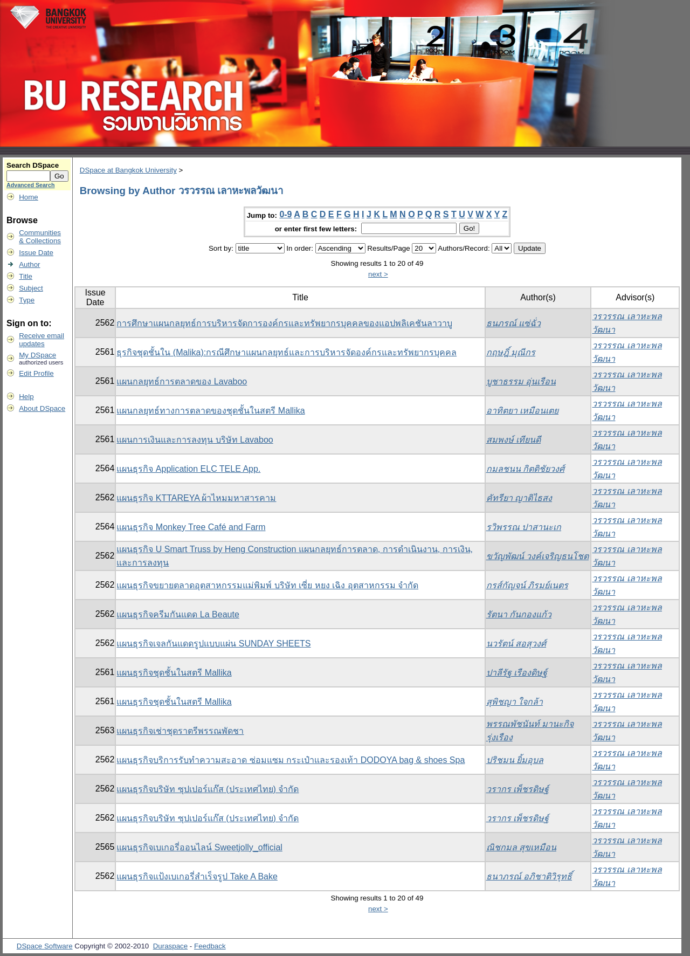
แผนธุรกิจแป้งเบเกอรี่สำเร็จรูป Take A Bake (197, 876)
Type (26, 300)
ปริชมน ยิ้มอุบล (514, 760)
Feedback (210, 946)
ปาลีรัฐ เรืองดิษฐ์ (516, 672)
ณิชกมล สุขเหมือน (521, 847)
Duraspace (170, 946)
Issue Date (36, 253)
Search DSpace (32, 165)
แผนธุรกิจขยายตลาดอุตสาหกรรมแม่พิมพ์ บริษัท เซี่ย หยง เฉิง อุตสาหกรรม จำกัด (267, 585)
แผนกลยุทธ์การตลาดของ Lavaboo (181, 381)
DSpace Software (45, 946)
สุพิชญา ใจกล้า (514, 701)
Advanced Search (30, 185)
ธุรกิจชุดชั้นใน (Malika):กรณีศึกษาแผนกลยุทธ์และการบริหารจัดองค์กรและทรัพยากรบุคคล (286, 352)
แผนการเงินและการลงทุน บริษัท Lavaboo (194, 439)
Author (29, 264)
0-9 (285, 214)
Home (28, 197)
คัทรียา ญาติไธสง (519, 498)
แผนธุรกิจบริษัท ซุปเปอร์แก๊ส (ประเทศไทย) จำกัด (207, 789)
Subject (31, 288)
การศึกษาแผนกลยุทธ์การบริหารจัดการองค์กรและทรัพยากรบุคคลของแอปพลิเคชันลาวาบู (284, 323)
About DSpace (42, 408)
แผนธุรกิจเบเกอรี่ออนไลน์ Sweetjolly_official (199, 847)
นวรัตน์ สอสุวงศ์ (516, 643)
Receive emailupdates (41, 340)
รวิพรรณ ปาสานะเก (523, 527)
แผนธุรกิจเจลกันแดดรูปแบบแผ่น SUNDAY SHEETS (213, 643)
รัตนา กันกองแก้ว (518, 614)
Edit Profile (36, 373)
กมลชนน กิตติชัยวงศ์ (525, 468)
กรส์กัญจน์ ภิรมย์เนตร (527, 585)
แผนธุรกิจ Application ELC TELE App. (188, 468)
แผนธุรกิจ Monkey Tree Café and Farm (190, 527)
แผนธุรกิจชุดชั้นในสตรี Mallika (173, 672)
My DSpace (37, 355)
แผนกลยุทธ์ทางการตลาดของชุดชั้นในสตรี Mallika (210, 410)
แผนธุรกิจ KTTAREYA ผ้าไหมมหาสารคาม (196, 498)
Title (25, 276)
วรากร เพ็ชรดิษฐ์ (517, 789)
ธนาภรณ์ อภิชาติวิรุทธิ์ (529, 876)
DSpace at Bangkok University (128, 170)
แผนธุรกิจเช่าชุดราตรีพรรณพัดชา (180, 730)
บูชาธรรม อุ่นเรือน (521, 381)
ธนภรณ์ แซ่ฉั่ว (513, 323)
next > (378, 274)
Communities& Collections (40, 237)
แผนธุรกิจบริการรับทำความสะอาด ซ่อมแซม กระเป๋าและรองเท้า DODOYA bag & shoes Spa (290, 760)
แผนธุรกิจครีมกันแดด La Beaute (177, 614)
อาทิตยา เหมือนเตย (522, 410)
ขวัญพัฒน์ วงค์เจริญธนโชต (537, 556)
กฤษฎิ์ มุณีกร (510, 352)
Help (26, 397)
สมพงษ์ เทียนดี (513, 439)
